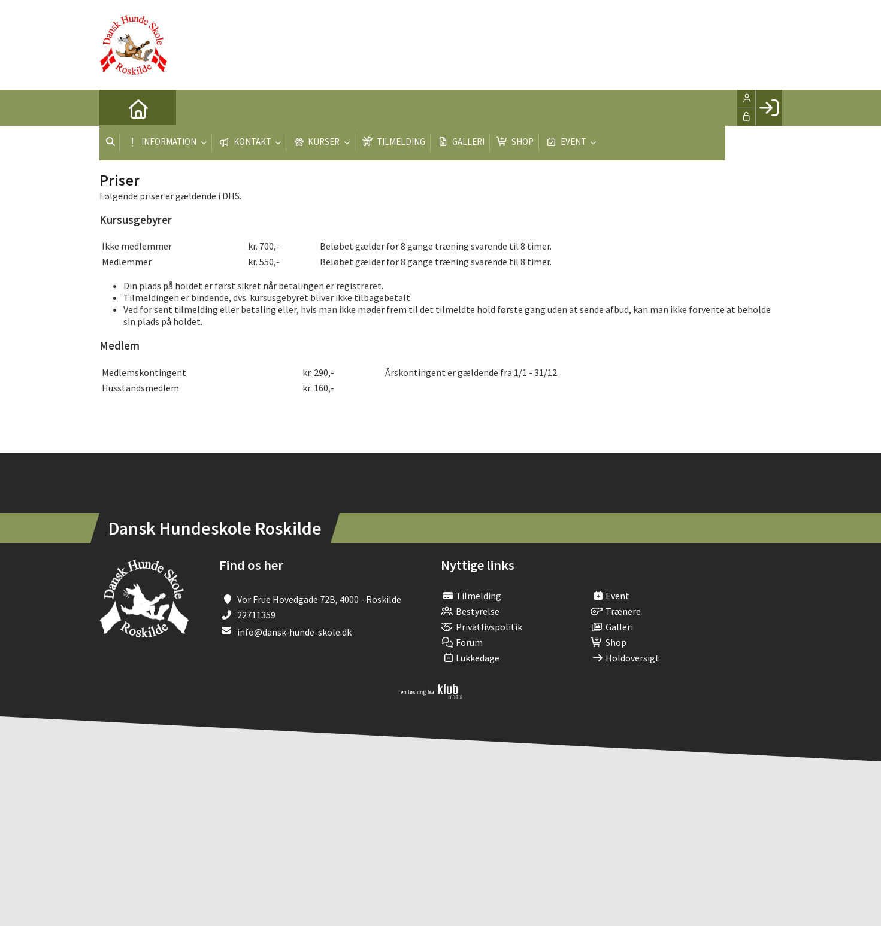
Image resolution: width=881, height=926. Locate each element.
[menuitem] (117, 108)
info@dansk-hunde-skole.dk (294, 632)
